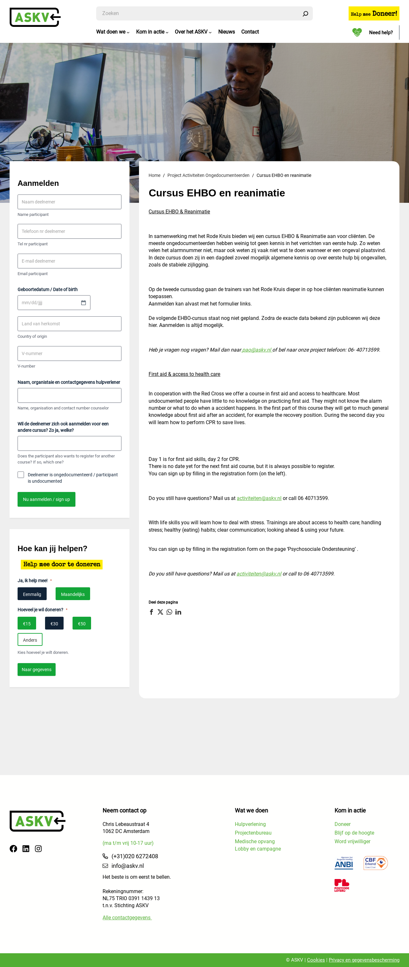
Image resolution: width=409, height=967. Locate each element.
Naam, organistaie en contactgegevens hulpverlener (69, 382)
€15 (27, 623)
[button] (152, 612)
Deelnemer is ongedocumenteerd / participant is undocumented (73, 478)
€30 (54, 623)
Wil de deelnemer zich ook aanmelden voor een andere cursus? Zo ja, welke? (63, 427)
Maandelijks (73, 594)
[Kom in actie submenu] (167, 32)
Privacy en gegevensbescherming (364, 960)
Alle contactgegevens (127, 918)
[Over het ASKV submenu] (210, 32)
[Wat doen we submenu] (128, 32)
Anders (30, 640)
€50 (82, 623)
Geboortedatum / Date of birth (48, 289)
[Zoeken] (305, 13)
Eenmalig (32, 594)
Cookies (316, 960)
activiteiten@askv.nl (259, 498)
